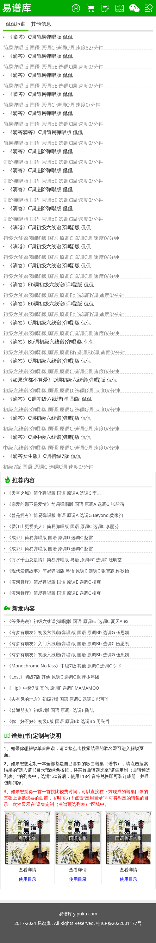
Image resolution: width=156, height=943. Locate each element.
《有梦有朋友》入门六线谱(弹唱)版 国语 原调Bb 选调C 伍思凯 (68, 643)
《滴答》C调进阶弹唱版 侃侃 (39, 151)
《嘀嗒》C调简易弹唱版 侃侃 (39, 36)
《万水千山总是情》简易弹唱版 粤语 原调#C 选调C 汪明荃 (64, 560)
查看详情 (27, 869)
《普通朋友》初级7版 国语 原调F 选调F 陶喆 (50, 710)
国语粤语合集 (128, 838)
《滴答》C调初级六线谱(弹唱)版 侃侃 (48, 265)
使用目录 (27, 879)
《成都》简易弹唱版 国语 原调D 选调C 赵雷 (50, 537)
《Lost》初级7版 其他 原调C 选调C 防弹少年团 (53, 677)
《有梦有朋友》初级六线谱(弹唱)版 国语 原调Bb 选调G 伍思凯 (68, 632)
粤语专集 (27, 838)
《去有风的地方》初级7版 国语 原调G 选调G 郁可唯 (58, 699)
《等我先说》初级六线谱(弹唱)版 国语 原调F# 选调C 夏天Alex (67, 621)
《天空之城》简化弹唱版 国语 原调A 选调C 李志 (54, 493)
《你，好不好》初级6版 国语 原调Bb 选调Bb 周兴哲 (58, 721)
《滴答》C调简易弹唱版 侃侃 (39, 55)
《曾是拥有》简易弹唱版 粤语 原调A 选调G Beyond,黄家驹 (65, 515)
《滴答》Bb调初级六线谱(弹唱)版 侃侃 (50, 341)
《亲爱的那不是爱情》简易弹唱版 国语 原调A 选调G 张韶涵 (65, 504)
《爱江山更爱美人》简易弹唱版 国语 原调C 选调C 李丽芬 (63, 526)
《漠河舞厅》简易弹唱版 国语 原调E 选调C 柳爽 (54, 582)
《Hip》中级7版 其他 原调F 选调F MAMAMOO (53, 688)
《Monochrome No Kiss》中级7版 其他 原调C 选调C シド (64, 666)
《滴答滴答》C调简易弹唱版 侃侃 (44, 132)
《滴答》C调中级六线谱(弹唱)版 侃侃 (48, 436)
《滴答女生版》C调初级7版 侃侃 (43, 455)
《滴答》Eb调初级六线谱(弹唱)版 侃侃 (50, 284)
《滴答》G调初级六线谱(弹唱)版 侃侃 (49, 398)
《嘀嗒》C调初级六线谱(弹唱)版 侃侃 (48, 227)
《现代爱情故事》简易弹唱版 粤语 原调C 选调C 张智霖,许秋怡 (68, 571)
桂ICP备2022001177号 (118, 923)
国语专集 (78, 838)
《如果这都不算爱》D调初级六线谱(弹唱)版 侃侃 (61, 379)
